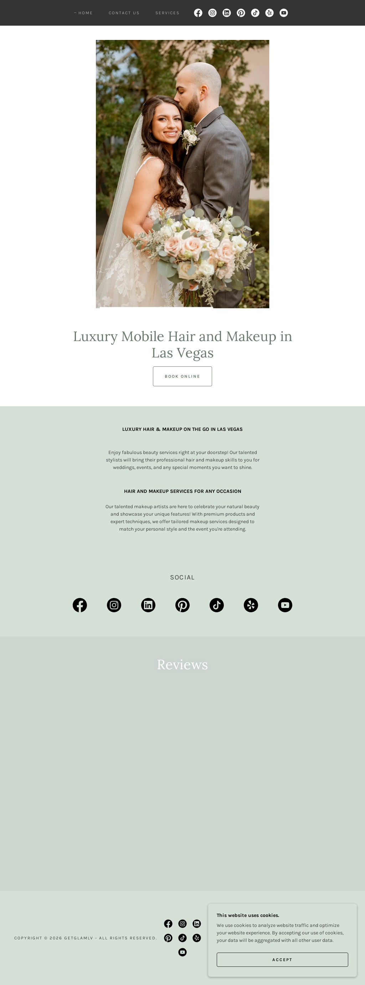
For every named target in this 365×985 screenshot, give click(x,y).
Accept (285, 959)
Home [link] (85, 12)
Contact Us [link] (124, 12)
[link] (198, 13)
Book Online (182, 376)
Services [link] (167, 12)
